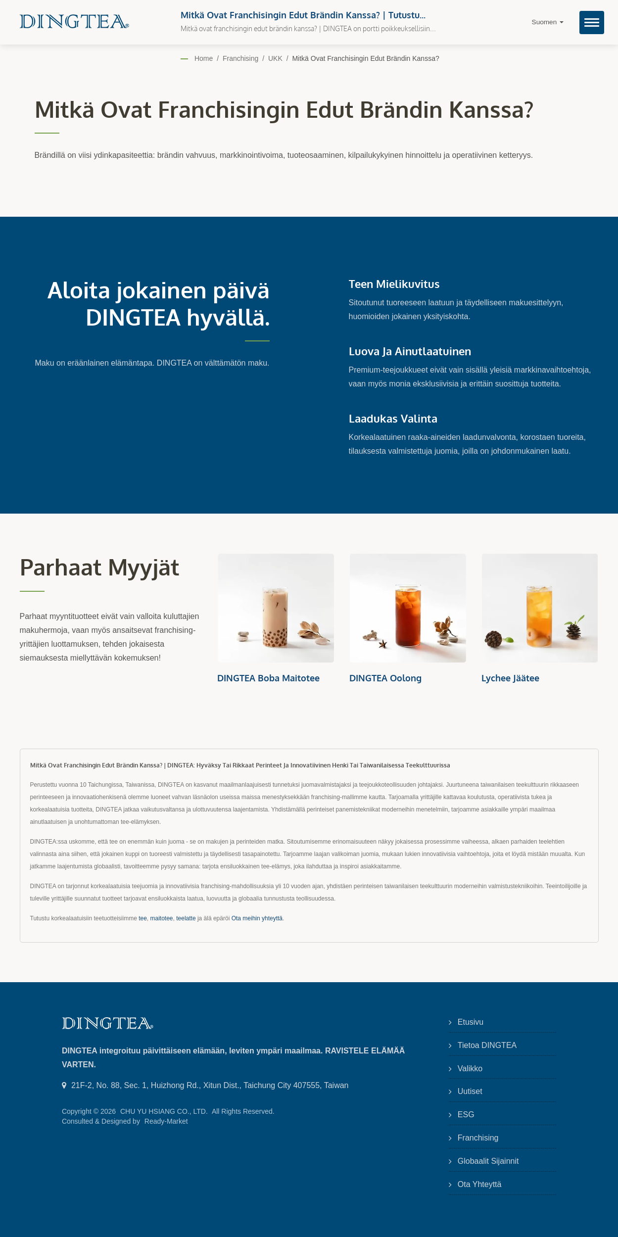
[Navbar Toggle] (591, 22)
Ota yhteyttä (480, 1184)
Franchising (240, 58)
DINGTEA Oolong (385, 677)
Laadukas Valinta (393, 418)
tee (143, 918)
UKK (275, 58)
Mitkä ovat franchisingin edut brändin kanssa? (365, 58)
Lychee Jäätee (510, 677)
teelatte (185, 918)
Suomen (548, 22)
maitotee (161, 918)
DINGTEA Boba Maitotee (268, 677)
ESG (466, 1114)
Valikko (470, 1068)
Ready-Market (166, 1121)
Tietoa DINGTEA (487, 1045)
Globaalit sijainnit (488, 1161)
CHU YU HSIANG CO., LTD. (164, 1111)
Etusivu (470, 1022)
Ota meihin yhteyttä (257, 918)
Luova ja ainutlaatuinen (410, 351)
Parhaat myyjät (100, 566)
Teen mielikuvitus (394, 283)
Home (203, 58)
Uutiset (470, 1091)
